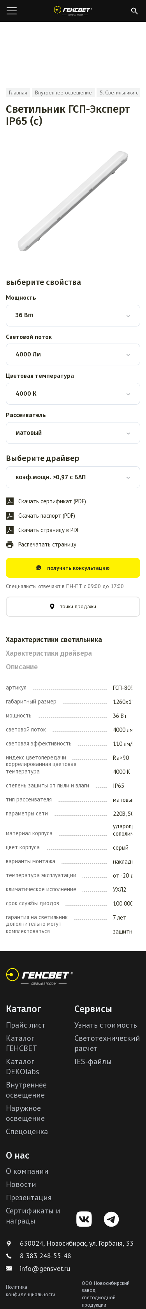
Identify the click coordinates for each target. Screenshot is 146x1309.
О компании (27, 1171)
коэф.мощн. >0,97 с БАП (51, 477)
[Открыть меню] (11, 10)
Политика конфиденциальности (30, 1291)
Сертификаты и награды (33, 1216)
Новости (21, 1184)
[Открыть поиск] (134, 10)
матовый (29, 432)
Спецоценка (27, 1131)
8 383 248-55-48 (38, 1255)
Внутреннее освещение (63, 92)
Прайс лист (26, 1025)
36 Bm (24, 315)
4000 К (26, 393)
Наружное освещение (25, 1113)
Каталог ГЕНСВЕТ (21, 1043)
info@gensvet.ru (38, 1268)
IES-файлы (93, 1061)
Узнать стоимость (105, 1025)
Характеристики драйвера (49, 653)
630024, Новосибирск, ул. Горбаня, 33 (70, 1243)
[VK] (84, 1219)
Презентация (28, 1197)
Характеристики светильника (54, 639)
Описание (22, 667)
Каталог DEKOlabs (22, 1066)
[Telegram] (111, 1219)
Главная (18, 92)
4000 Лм (28, 354)
